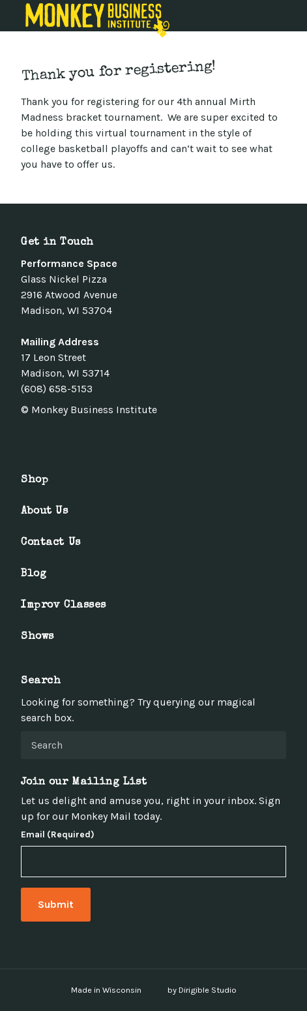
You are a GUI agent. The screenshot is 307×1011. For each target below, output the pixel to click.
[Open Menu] (289, 15)
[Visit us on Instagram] (57, 438)
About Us (44, 511)
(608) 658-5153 (57, 388)
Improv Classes (63, 605)
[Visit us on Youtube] (88, 438)
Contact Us (51, 543)
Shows (37, 637)
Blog (33, 574)
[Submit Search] (271, 745)
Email (58, 835)
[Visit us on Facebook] (26, 438)
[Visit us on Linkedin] (73, 438)
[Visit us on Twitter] (42, 438)
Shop (34, 480)
